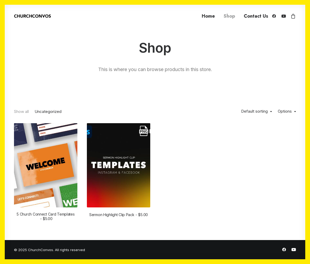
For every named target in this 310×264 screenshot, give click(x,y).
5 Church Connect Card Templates (45, 216)
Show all (21, 111)
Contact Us (256, 16)
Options (285, 111)
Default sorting (254, 111)
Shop (229, 16)
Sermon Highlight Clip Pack (118, 214)
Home (208, 16)
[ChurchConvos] (32, 16)
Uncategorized (48, 111)
